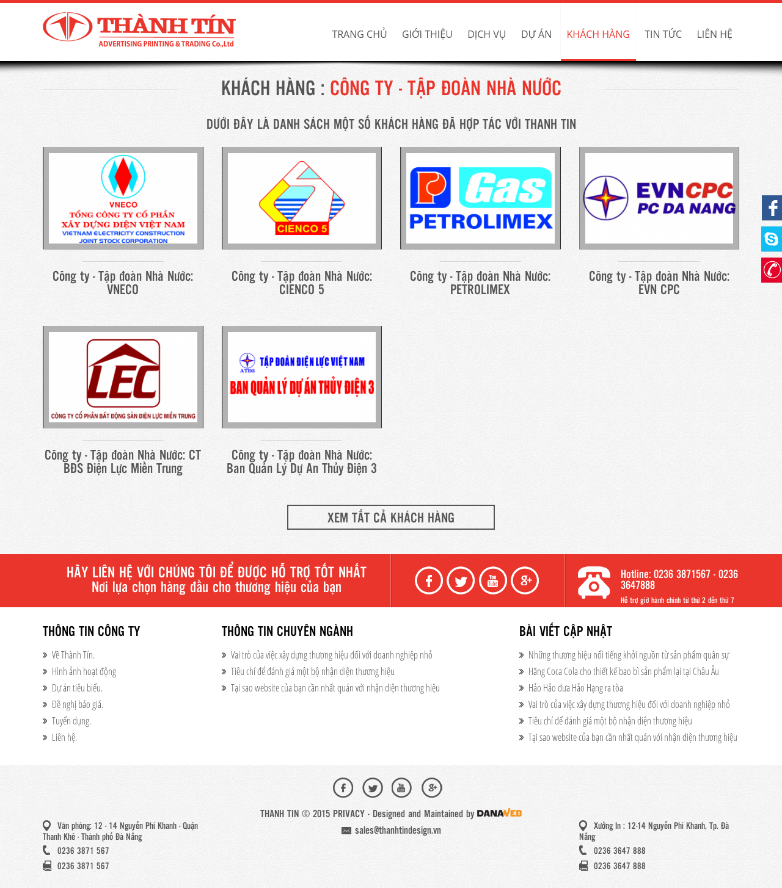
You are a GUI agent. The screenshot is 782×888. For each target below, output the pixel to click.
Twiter (462, 580)
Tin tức (663, 34)
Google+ (526, 580)
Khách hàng (598, 34)
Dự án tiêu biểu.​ (77, 688)
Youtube (494, 580)
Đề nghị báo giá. (77, 704)
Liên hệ (714, 34)
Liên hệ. (64, 737)
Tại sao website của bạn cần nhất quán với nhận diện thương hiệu (335, 688)
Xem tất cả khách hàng (391, 519)
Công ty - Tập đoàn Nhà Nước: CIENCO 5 (302, 284)
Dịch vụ (486, 34)
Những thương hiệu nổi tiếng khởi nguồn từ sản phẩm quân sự (628, 655)
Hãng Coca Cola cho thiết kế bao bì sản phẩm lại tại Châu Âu (623, 671)
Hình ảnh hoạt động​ (84, 671)
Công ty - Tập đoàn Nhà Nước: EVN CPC (659, 284)
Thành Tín (140, 30)
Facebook (430, 580)
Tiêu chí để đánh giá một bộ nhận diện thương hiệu (313, 671)
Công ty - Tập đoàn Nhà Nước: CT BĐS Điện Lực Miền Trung (123, 462)
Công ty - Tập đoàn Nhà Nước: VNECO (123, 284)
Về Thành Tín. (73, 655)
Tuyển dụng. (71, 720)
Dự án (536, 34)
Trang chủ (359, 34)
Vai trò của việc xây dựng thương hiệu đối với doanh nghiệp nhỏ (332, 655)
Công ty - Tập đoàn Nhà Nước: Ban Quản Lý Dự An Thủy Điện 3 (302, 462)
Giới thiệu (427, 34)
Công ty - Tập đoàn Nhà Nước (445, 90)
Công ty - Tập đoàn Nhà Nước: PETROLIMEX (480, 284)
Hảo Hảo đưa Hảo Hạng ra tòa (575, 688)
